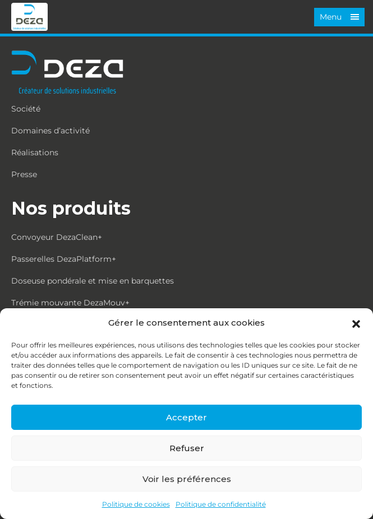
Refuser (186, 448)
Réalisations (34, 152)
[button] (356, 322)
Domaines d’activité (50, 131)
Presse (24, 174)
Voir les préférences (186, 479)
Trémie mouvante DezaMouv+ (70, 303)
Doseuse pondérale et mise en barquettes (92, 281)
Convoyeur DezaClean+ (56, 237)
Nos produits (71, 208)
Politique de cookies (136, 504)
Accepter (186, 417)
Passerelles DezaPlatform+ (63, 259)
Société (25, 109)
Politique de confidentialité (221, 504)
